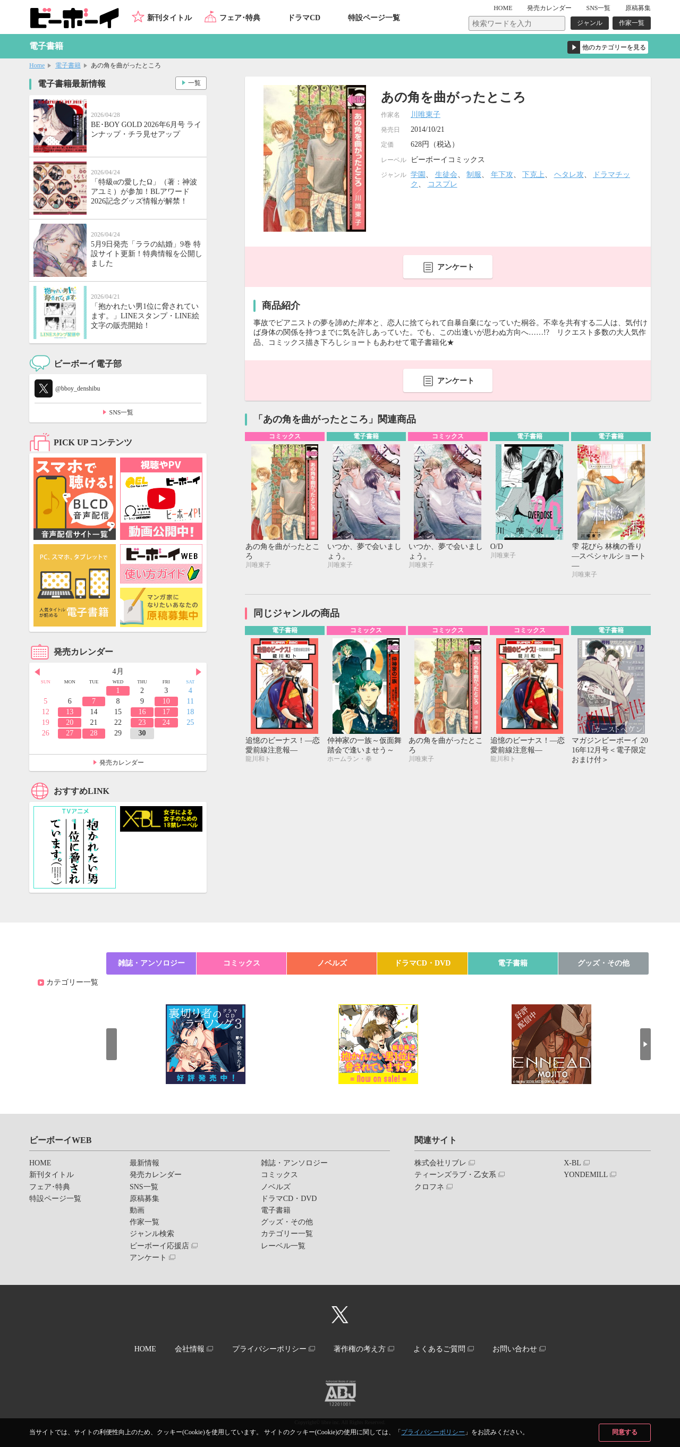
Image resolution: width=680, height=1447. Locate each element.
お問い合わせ (514, 1349)
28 (94, 733)
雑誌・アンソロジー (151, 963)
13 (69, 712)
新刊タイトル (169, 18)
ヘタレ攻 (569, 175)
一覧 (194, 83)
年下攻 (502, 175)
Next (199, 672)
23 (142, 722)
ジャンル (589, 23)
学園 (418, 175)
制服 (473, 175)
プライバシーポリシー (433, 1432)
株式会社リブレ (440, 1163)
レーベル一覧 (283, 1246)
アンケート (455, 267)
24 (166, 722)
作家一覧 (631, 23)
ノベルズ (332, 963)
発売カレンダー (121, 762)
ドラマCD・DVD (422, 963)
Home (37, 65)
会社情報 (190, 1349)
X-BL (572, 1163)
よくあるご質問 (439, 1349)
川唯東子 (425, 115)
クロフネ (429, 1187)
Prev (37, 672)
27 (69, 733)
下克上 (533, 175)
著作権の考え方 (360, 1349)
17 (166, 712)
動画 (137, 1210)
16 (142, 712)
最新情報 (144, 1163)
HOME (503, 8)
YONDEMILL (586, 1175)
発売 (549, 8)
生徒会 (446, 175)
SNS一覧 (598, 8)
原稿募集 (638, 8)
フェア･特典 (239, 18)
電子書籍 (68, 65)
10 (166, 701)
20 (69, 722)
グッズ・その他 (603, 963)
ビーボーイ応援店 (159, 1246)
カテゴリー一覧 (72, 982)
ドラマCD (303, 18)
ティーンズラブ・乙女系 (455, 1175)
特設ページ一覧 (374, 18)
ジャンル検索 (152, 1234)
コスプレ (442, 184)
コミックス (241, 963)
